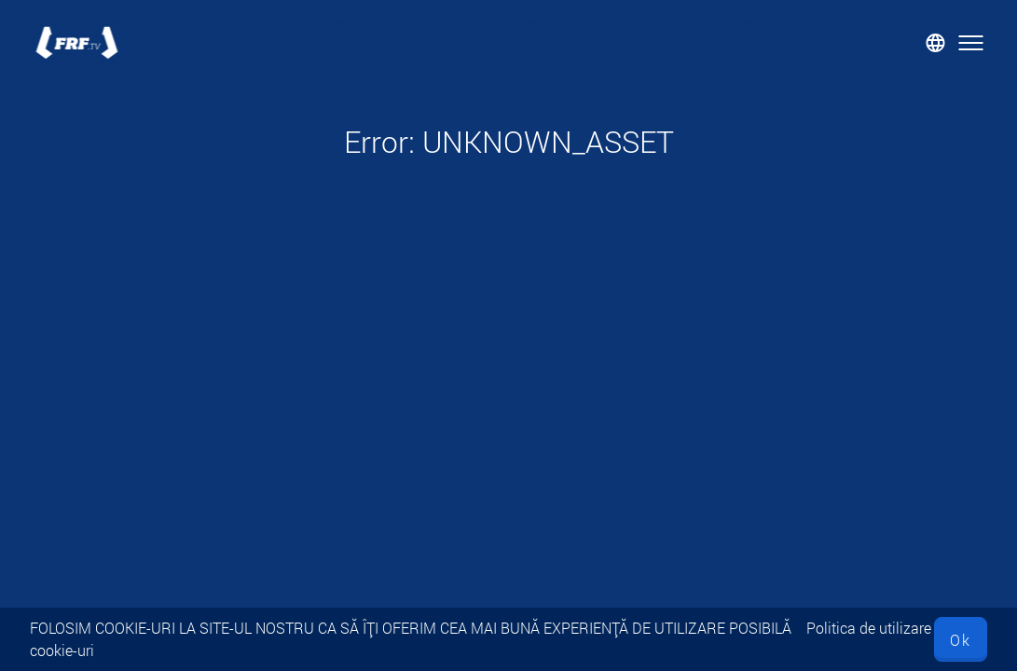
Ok (960, 640)
